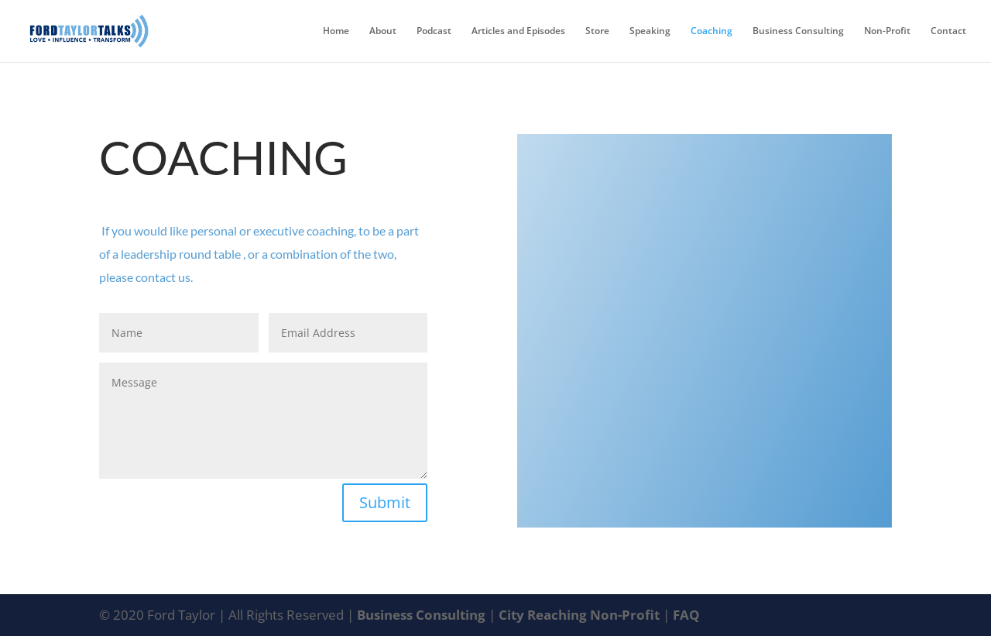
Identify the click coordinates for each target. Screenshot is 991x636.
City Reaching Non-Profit (581, 615)
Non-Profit (887, 31)
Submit (384, 502)
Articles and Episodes (518, 31)
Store (597, 31)
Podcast (434, 31)
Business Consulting (798, 31)
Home (336, 31)
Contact (948, 31)
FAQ (686, 615)
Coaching (711, 31)
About (382, 31)
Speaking (649, 31)
